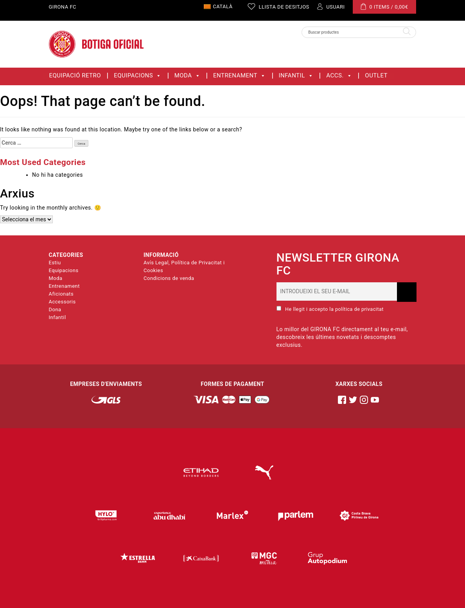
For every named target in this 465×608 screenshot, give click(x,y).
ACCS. (339, 76)
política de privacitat (359, 309)
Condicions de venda (169, 278)
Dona (55, 309)
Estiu (55, 262)
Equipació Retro (75, 76)
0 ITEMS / (384, 6)
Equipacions (138, 76)
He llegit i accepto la (330, 309)
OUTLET (376, 76)
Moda (187, 76)
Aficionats (61, 294)
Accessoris (62, 302)
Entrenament (239, 76)
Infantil (296, 76)
